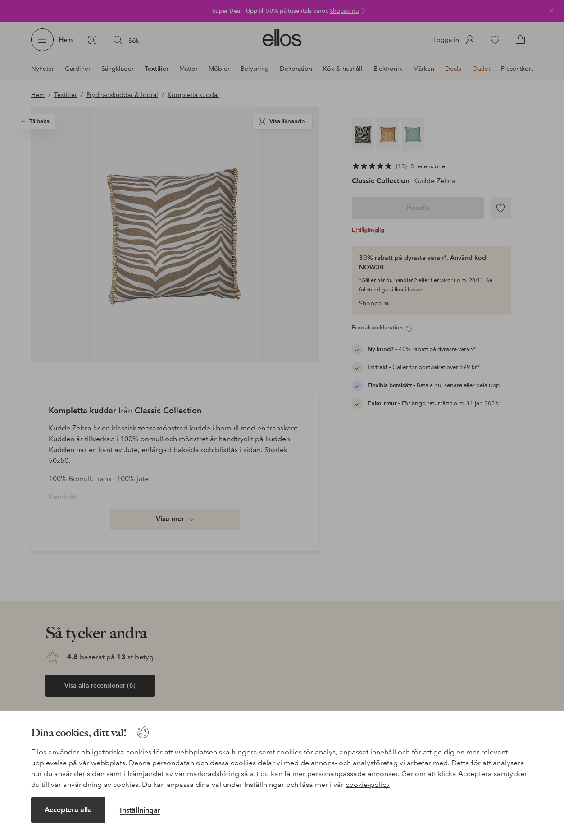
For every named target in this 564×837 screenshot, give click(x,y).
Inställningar (140, 810)
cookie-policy (368, 784)
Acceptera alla (68, 809)
